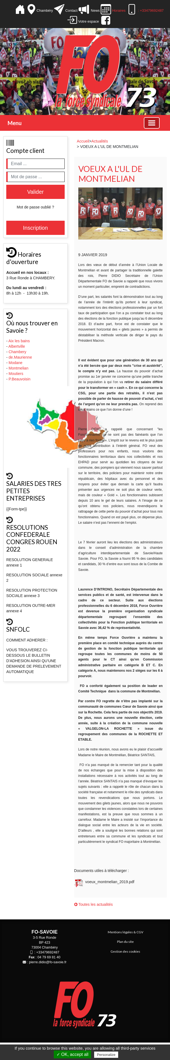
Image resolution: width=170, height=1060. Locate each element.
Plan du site (125, 942)
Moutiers (17, 373)
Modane (16, 363)
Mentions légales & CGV (125, 932)
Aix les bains (19, 341)
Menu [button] (15, 123)
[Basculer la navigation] (152, 123)
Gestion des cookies (125, 951)
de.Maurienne (21, 357)
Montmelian (19, 368)
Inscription (35, 228)
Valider (35, 192)
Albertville (17, 346)
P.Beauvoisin (20, 379)
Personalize (106, 1055)
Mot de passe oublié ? (35, 207)
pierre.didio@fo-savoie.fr (47, 962)
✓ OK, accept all (72, 1054)
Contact (71, 10)
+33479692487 (47, 952)
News (95, 10)
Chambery (17, 352)
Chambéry (45, 10)
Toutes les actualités (93, 904)
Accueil (83, 141)
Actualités (99, 141)
